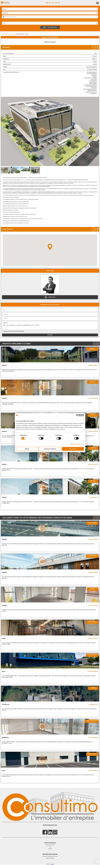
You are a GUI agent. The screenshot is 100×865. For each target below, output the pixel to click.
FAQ (50, 846)
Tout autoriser (73, 449)
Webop (52, 864)
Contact (50, 848)
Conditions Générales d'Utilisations (50, 856)
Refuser (27, 449)
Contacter (50, 297)
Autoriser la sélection (50, 449)
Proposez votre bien (50, 844)
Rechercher (50, 27)
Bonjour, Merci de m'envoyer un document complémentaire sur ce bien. (50, 325)
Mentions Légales (50, 858)
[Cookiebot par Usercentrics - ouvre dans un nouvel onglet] (77, 415)
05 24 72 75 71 (53, 3)
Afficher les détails (75, 444)
